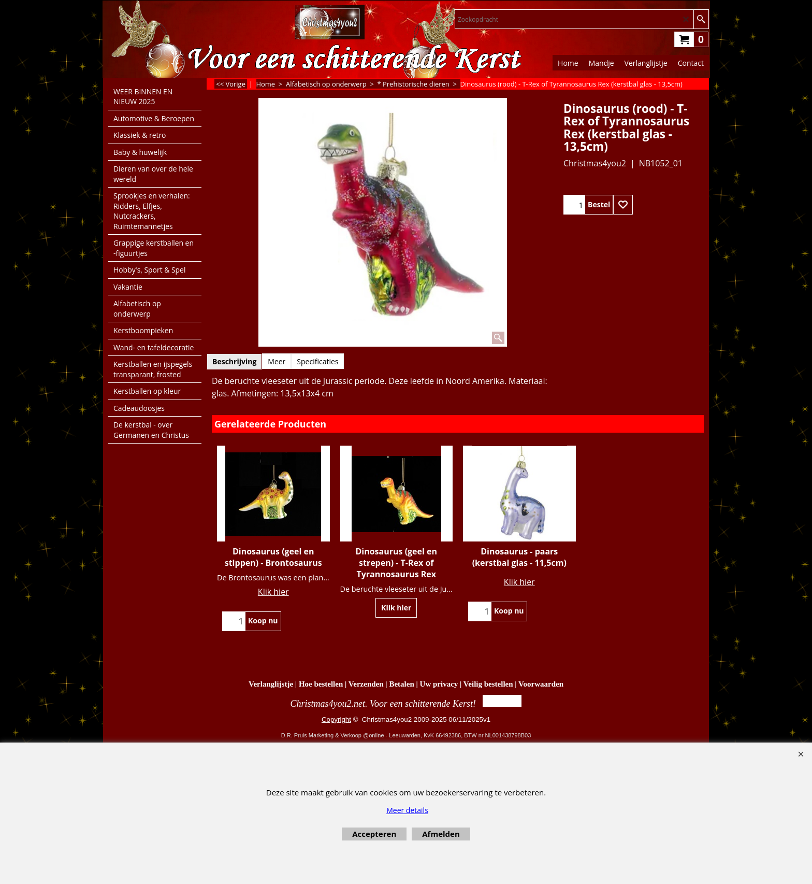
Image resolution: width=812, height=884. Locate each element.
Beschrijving (234, 361)
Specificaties (317, 361)
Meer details (407, 810)
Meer (276, 361)
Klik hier (273, 591)
